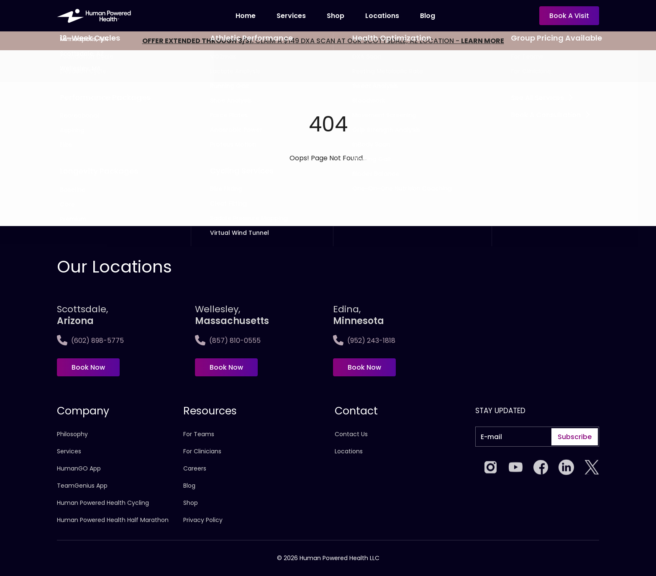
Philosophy (72, 434)
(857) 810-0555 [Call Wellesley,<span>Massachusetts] (228, 340)
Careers (194, 468)
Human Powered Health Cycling (103, 503)
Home (246, 16)
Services (291, 16)
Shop (335, 16)
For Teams (198, 434)
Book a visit (569, 16)
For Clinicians (202, 451)
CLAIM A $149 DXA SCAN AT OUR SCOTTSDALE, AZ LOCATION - (323, 41)
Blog (427, 16)
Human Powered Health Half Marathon (113, 520)
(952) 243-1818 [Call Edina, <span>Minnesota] (364, 340)
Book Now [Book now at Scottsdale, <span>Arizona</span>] (88, 367)
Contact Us (351, 434)
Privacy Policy (203, 520)
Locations (349, 451)
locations (382, 16)
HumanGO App (79, 468)
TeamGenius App (82, 485)
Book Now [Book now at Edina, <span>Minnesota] (364, 367)
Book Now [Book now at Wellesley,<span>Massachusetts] (226, 367)
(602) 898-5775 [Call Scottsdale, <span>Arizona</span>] (90, 340)
